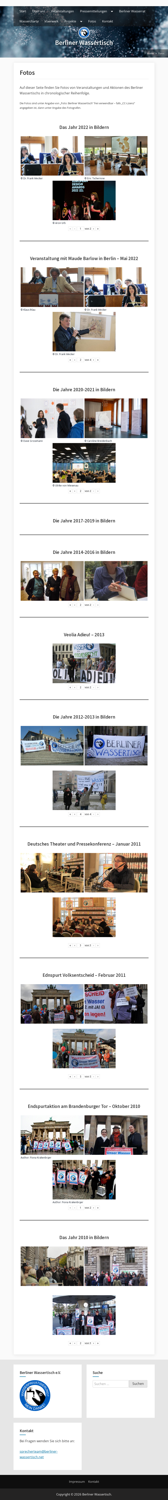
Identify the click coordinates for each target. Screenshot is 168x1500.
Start (22, 11)
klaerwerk (52, 21)
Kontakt (107, 21)
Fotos (92, 21)
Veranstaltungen (62, 11)
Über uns (38, 11)
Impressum (77, 1481)
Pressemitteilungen (93, 11)
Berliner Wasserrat (132, 11)
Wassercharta (28, 21)
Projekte (70, 21)
